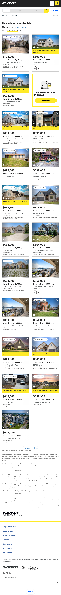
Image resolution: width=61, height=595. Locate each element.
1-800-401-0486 (20, 516)
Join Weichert (8, 544)
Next (35, 448)
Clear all (55, 16)
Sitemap (6, 540)
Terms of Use (8, 531)
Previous (27, 448)
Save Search (54, 10)
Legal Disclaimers (9, 527)
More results (22, 27)
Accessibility (7, 548)
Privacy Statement (9, 535)
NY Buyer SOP (8, 553)
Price (3, 16)
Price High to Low (12, 30)
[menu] (57, 3)
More (12, 16)
